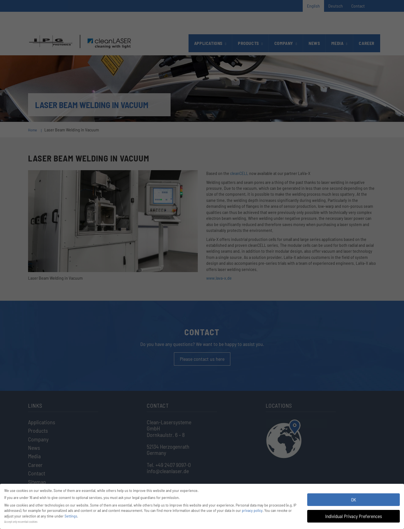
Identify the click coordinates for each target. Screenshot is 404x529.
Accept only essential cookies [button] (21, 521)
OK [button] (353, 499)
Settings (71, 516)
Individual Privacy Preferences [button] (353, 516)
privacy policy (252, 510)
